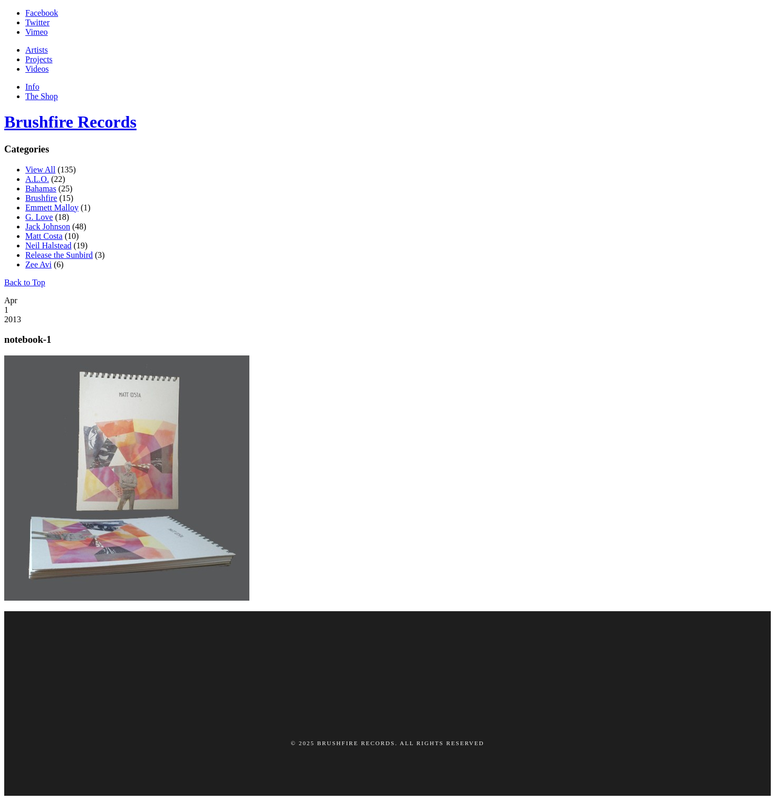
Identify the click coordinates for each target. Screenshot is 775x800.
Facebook (41, 12)
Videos (37, 68)
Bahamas (40, 188)
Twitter (37, 22)
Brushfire (41, 198)
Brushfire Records (70, 121)
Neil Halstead (48, 245)
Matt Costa (44, 236)
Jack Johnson (47, 226)
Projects (39, 59)
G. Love (39, 217)
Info (32, 86)
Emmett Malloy (52, 207)
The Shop (41, 96)
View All (40, 169)
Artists (36, 49)
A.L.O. (37, 179)
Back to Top (24, 282)
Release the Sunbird (59, 254)
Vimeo (36, 31)
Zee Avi (38, 264)
